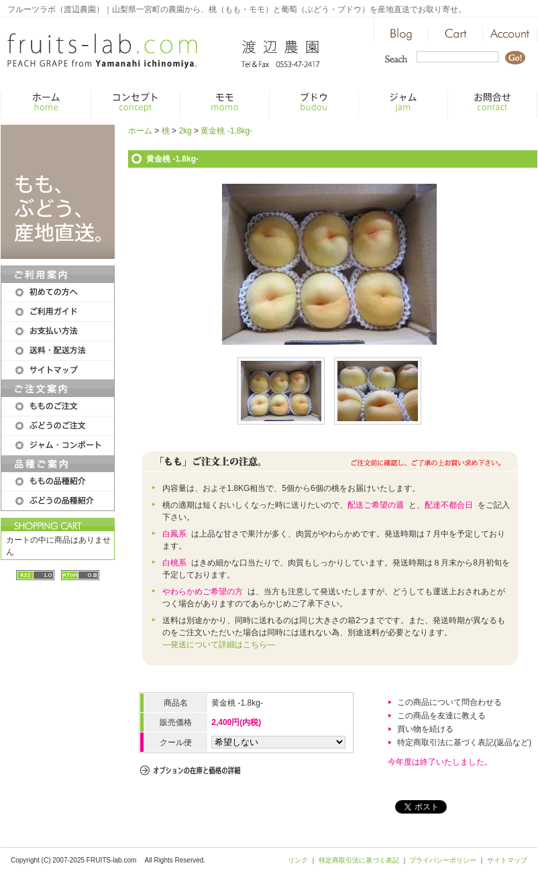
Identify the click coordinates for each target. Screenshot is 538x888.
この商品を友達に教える (441, 715)
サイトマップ (507, 860)
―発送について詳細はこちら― (218, 644)
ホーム (140, 130)
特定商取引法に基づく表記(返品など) (464, 742)
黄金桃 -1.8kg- (226, 130)
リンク (298, 860)
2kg (184, 130)
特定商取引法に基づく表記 (359, 860)
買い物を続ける (425, 729)
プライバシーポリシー (442, 860)
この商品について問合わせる (449, 702)
